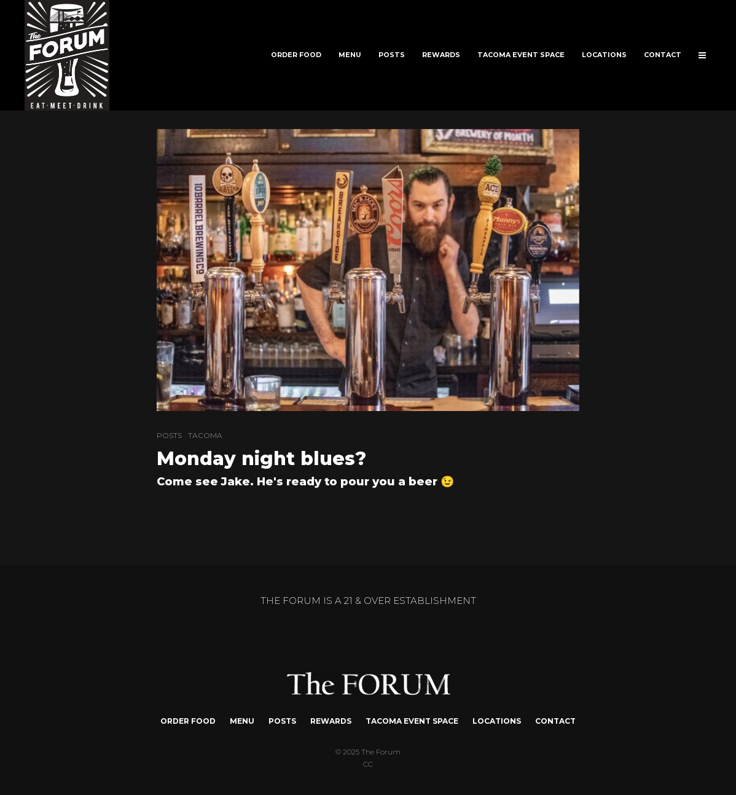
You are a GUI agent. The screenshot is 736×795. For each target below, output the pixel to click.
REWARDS (441, 55)
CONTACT (662, 55)
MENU (350, 55)
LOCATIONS (604, 55)
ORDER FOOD (296, 55)
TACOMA (205, 435)
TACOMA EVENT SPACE (521, 55)
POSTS (391, 55)
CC (368, 764)
